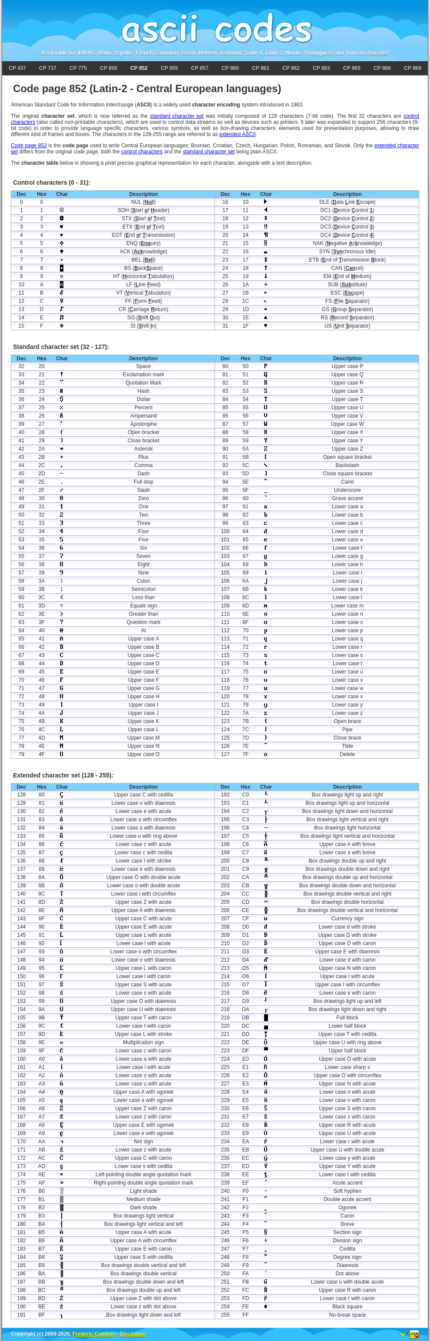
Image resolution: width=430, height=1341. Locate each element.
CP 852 (139, 68)
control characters (141, 152)
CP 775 (78, 68)
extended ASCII (237, 134)
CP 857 (199, 68)
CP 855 (169, 68)
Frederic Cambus (94, 1334)
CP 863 (321, 68)
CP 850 (108, 68)
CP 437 (17, 68)
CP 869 (412, 68)
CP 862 (291, 68)
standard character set (176, 116)
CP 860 (230, 68)
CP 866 (382, 68)
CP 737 (47, 68)
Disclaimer (133, 1334)
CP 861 (260, 68)
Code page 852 (29, 146)
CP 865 (352, 68)
